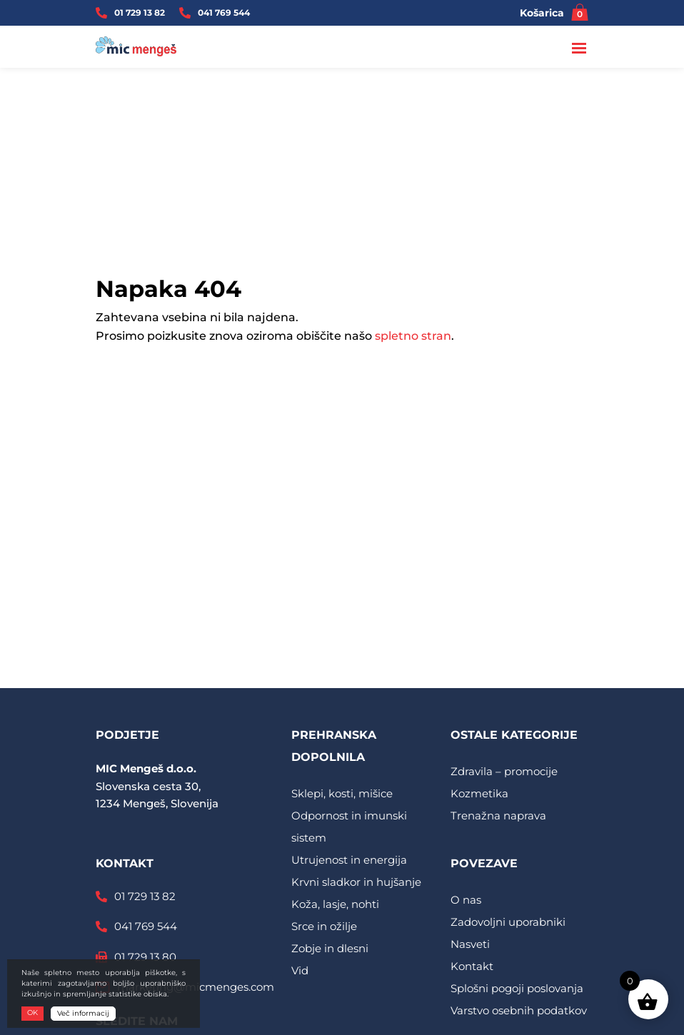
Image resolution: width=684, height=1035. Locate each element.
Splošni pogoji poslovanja (517, 988)
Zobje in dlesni (329, 948)
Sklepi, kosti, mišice (342, 793)
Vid (299, 970)
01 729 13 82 (139, 12)
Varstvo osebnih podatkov (519, 1010)
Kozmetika (479, 793)
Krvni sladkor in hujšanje (356, 882)
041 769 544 (224, 12)
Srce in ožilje (324, 926)
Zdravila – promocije (504, 771)
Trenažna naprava (498, 815)
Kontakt (472, 966)
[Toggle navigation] (580, 49)
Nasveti (470, 944)
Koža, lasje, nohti (335, 904)
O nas (466, 900)
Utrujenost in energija (349, 860)
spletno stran (413, 336)
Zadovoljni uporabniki (508, 922)
